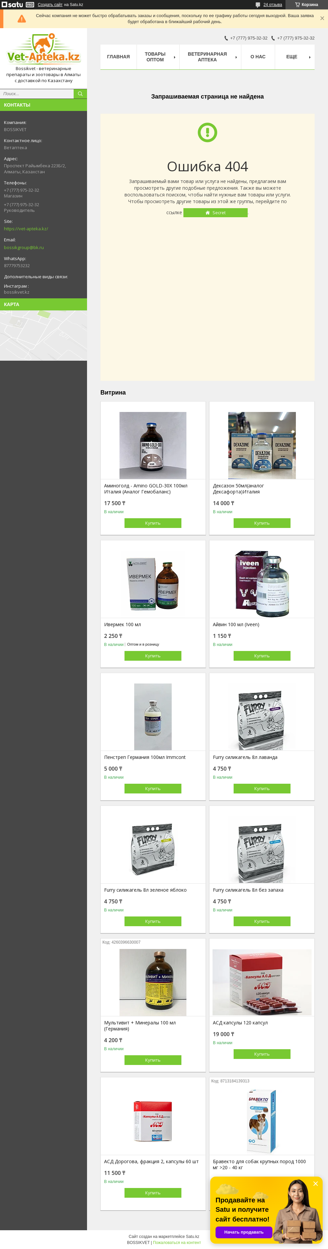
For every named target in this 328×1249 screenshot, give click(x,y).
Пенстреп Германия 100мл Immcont (145, 757)
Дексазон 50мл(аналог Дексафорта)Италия (238, 489)
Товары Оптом (155, 56)
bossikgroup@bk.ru (24, 247)
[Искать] (80, 94)
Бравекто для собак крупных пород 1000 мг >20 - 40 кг (259, 1164)
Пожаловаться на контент (177, 1242)
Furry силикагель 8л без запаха (248, 890)
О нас (258, 56)
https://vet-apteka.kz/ (26, 229)
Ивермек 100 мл (122, 624)
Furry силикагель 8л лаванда (245, 757)
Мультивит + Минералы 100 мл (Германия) (140, 1026)
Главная (118, 56)
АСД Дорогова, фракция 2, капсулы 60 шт (151, 1161)
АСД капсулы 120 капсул (240, 1023)
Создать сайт (50, 4)
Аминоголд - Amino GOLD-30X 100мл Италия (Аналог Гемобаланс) (145, 489)
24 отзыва (272, 4)
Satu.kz (192, 1236)
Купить (153, 523)
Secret (219, 213)
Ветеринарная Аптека (207, 56)
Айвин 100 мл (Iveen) (236, 624)
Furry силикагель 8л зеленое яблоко (145, 890)
